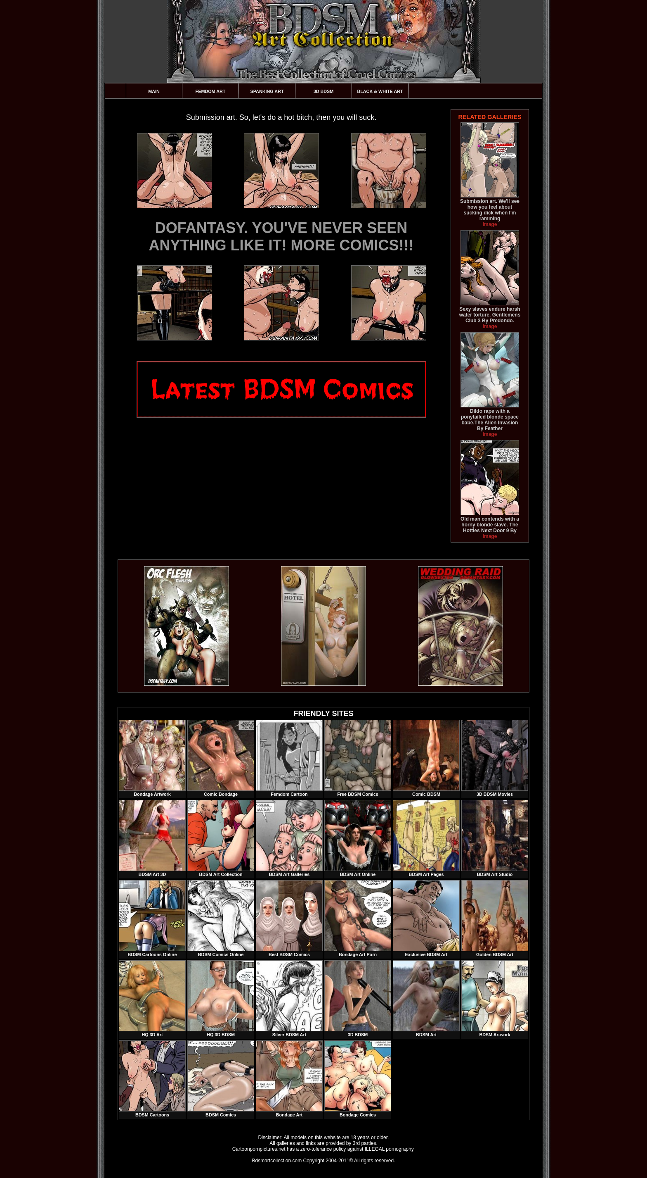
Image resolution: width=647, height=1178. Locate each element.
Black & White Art (380, 91)
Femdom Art (211, 91)
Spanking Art (267, 91)
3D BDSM (324, 91)
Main (154, 91)
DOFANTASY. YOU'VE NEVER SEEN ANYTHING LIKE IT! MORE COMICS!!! (281, 236)
